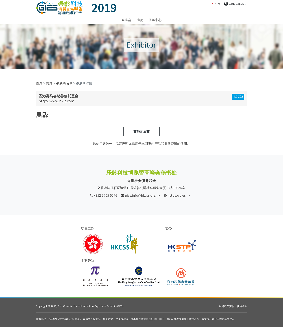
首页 (39, 83)
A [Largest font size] (219, 3)
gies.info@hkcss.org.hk (142, 195)
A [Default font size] (212, 4)
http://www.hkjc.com (56, 101)
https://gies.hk (178, 195)
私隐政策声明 (226, 306)
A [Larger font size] (215, 4)
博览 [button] (140, 20)
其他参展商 (141, 131)
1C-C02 (238, 97)
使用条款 (242, 306)
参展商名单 (64, 83)
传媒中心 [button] (155, 20)
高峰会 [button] (126, 20)
